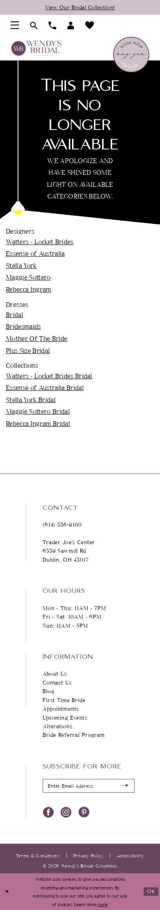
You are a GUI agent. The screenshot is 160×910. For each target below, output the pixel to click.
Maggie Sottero (28, 277)
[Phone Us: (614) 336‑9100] (52, 26)
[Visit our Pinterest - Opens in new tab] (84, 811)
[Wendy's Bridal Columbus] (35, 49)
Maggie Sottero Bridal (38, 411)
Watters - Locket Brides (40, 241)
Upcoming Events (65, 717)
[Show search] (34, 26)
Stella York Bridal (31, 399)
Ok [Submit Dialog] (151, 892)
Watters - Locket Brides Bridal (49, 375)
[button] (15, 25)
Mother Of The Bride (36, 338)
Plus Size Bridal (28, 350)
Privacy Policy (88, 855)
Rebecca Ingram (28, 289)
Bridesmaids (23, 326)
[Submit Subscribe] (124, 786)
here (103, 904)
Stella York (21, 265)
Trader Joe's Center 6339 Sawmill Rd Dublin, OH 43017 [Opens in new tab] (69, 550)
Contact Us (57, 682)
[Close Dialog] (7, 892)
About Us (55, 673)
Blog (48, 691)
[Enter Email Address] (89, 786)
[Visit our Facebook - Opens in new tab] (48, 811)
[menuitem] (15, 25)
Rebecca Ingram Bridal (38, 423)
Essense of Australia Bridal (45, 387)
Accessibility (130, 855)
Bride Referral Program (74, 735)
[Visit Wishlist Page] (89, 25)
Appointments (61, 708)
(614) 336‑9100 (62, 524)
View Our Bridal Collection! (80, 7)
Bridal (14, 314)
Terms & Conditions (38, 855)
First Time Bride (64, 700)
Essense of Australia (35, 253)
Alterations (57, 726)
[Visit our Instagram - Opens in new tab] (66, 811)
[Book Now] (131, 55)
